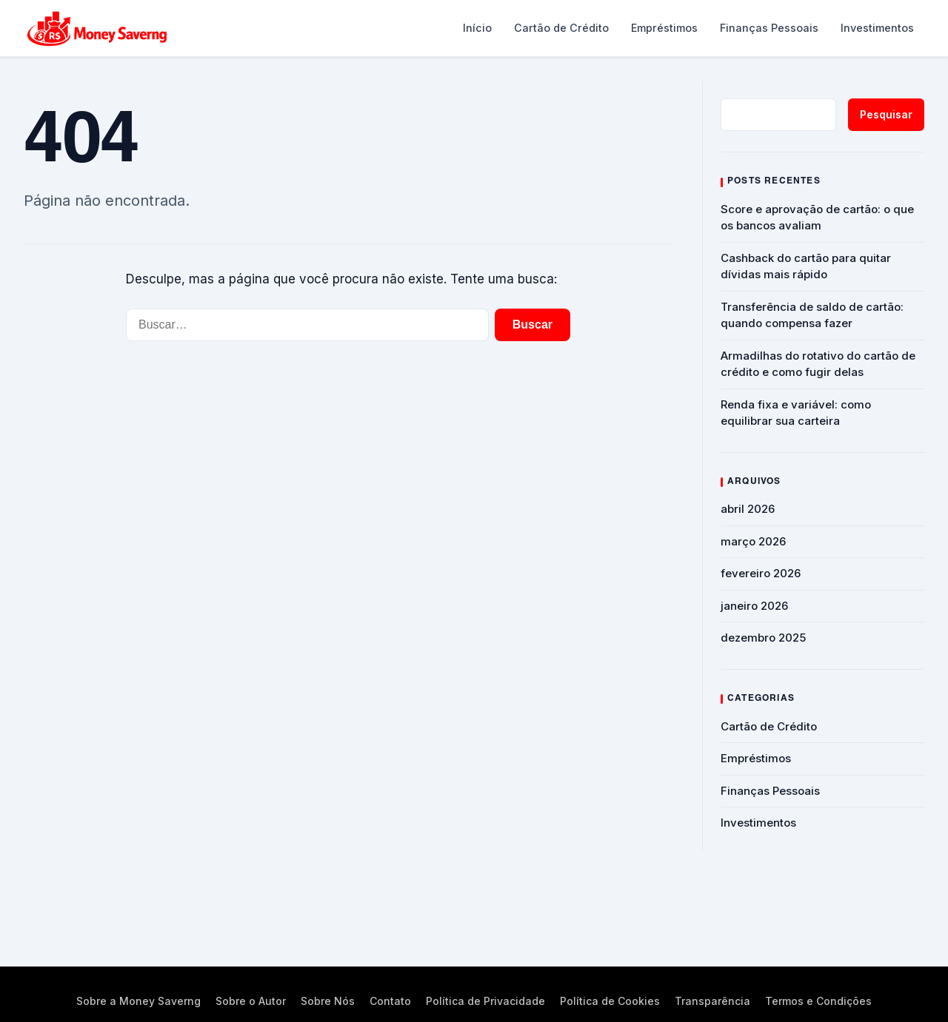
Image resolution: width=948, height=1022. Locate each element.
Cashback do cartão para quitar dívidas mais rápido (806, 266)
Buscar (533, 324)
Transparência (712, 1001)
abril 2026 (748, 509)
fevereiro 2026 (761, 573)
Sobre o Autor (251, 1001)
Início (477, 27)
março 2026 (753, 541)
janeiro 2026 (754, 606)
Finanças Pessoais (769, 27)
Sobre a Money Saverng (138, 1001)
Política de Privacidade (485, 1001)
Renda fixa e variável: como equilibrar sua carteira (796, 412)
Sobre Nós (328, 1001)
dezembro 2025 (763, 638)
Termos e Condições (818, 1001)
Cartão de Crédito (561, 27)
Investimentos (877, 27)
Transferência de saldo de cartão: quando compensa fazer (812, 315)
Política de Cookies (610, 1001)
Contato (390, 1001)
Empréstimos (664, 27)
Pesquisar (886, 114)
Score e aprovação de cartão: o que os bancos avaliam (817, 217)
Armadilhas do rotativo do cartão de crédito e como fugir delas (818, 364)
